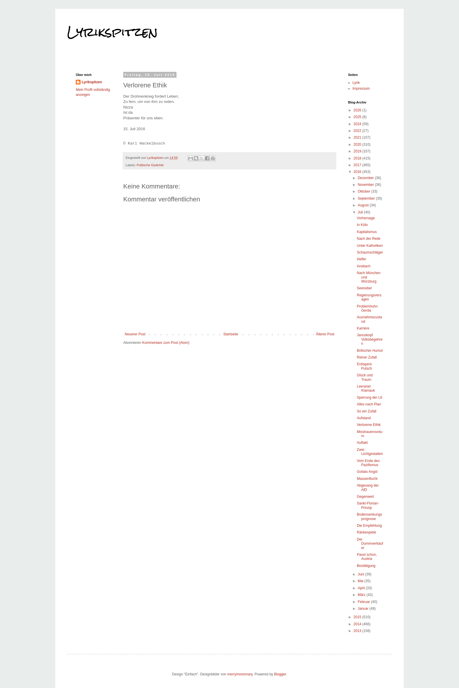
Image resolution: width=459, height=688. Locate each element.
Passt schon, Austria (367, 557)
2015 (358, 617)
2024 (358, 124)
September (367, 198)
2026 (358, 110)
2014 (358, 624)
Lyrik (356, 83)
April (362, 588)
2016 (358, 172)
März (362, 595)
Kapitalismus (367, 232)
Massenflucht (367, 479)
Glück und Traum (365, 377)
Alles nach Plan (369, 404)
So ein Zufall (366, 411)
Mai (361, 581)
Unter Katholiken (370, 246)
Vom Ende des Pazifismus (368, 463)
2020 (358, 144)
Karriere (363, 328)
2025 (358, 117)
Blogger (280, 674)
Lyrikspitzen (112, 32)
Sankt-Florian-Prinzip (368, 505)
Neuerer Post (135, 334)
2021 (358, 137)
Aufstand (364, 418)
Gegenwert (365, 497)
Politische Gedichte (150, 165)
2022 (358, 131)
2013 (358, 631)
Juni (361, 574)
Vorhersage (366, 218)
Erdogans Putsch (364, 366)
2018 (358, 158)
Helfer (361, 259)
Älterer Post (325, 334)
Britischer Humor (370, 351)
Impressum (361, 88)
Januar (363, 609)
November (366, 185)
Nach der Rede (369, 239)
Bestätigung (366, 566)
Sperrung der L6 (369, 397)
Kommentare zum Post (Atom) (165, 343)
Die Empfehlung (369, 526)
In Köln (362, 225)
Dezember (366, 178)
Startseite (230, 334)
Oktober (364, 191)
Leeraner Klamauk (366, 388)
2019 (358, 151)
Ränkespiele (366, 532)
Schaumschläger (370, 252)
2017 (358, 165)
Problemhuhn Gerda (367, 308)
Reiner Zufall (367, 357)
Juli (361, 212)
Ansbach (364, 266)
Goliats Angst (367, 472)
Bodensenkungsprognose (369, 516)
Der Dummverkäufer (370, 543)
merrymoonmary (239, 674)
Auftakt (362, 443)
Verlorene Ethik (369, 425)
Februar (364, 602)
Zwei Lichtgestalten (370, 452)
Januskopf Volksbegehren (370, 339)
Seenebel (364, 288)
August (364, 205)
